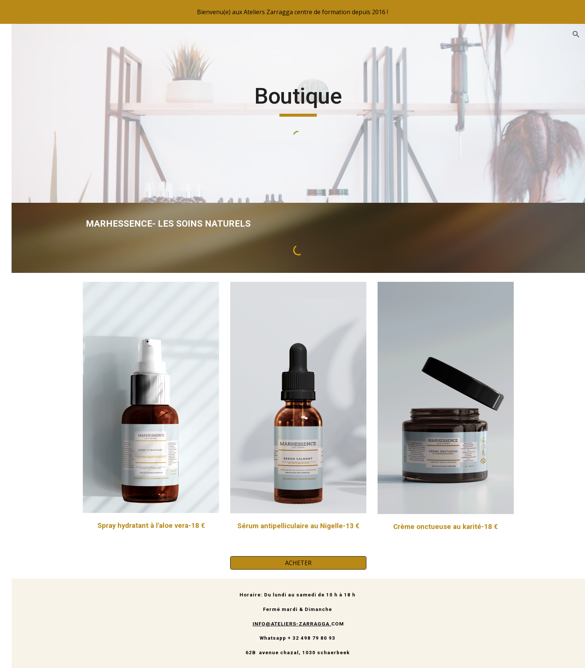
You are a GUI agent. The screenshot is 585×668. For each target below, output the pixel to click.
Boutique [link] (28, 215)
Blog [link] (21, 169)
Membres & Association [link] (48, 199)
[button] (576, 34)
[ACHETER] (339, 563)
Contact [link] (26, 230)
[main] (339, 99)
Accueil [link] (24, 138)
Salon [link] (23, 153)
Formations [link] (31, 184)
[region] (292, 12)
